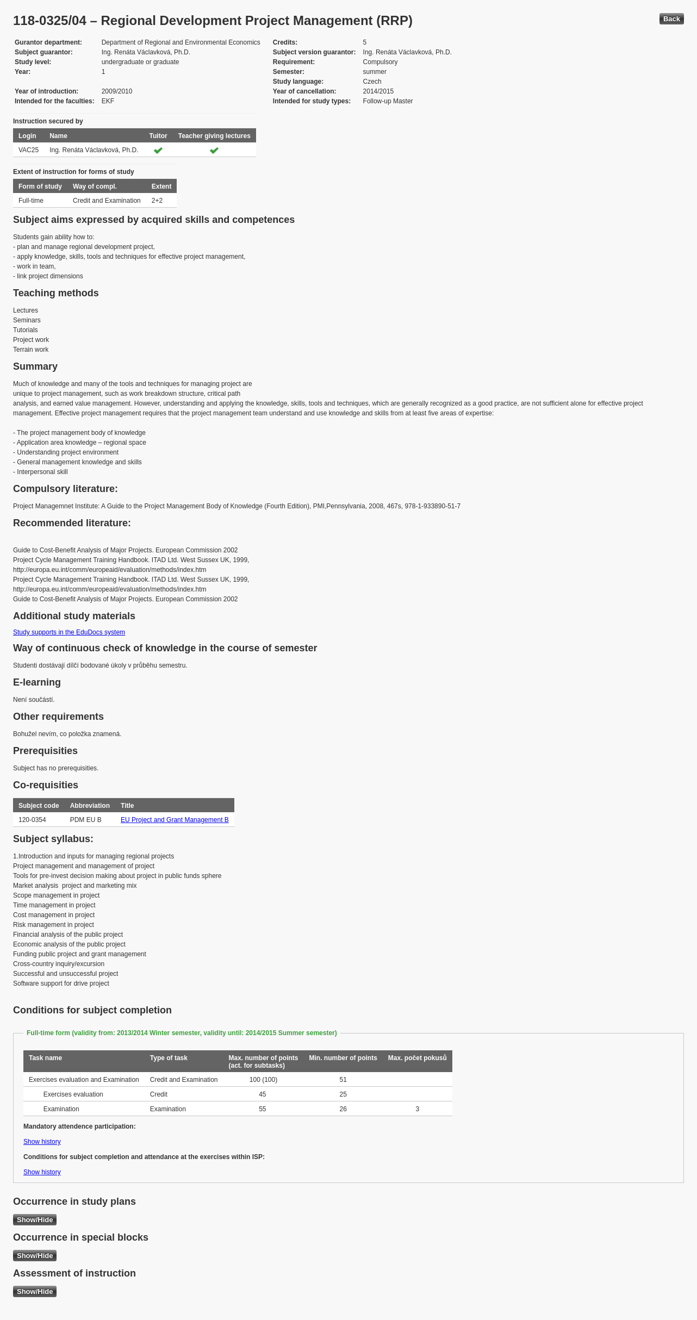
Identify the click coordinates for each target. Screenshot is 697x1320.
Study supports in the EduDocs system (69, 632)
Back (671, 19)
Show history (42, 1141)
